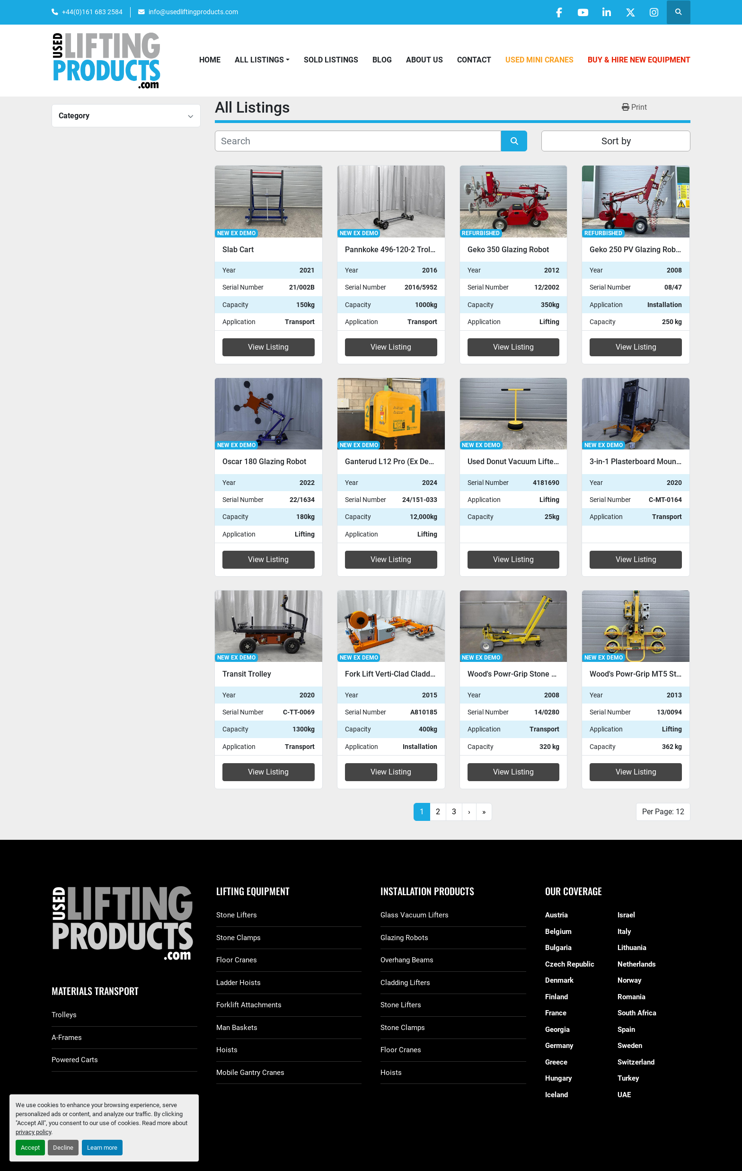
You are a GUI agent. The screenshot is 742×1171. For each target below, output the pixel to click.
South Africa (637, 1013)
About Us (424, 59)
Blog (382, 59)
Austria (556, 915)
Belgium (558, 931)
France (555, 1013)
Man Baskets (236, 1027)
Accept (30, 1147)
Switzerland (636, 1062)
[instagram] (654, 12)
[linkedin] (606, 12)
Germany (559, 1045)
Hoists (227, 1050)
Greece (556, 1062)
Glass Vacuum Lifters (414, 915)
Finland (556, 997)
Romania (631, 997)
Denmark (559, 980)
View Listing (268, 347)
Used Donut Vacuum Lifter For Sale (527, 461)
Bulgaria (558, 947)
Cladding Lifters (405, 982)
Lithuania (632, 947)
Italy (624, 931)
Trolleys (64, 1015)
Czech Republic (569, 964)
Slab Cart (238, 249)
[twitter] (630, 12)
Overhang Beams (406, 960)
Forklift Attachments (249, 1005)
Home (210, 59)
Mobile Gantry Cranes (250, 1072)
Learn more (102, 1147)
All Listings (259, 59)
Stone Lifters (236, 915)
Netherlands (637, 964)
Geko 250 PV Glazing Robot (636, 249)
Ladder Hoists (238, 982)
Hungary (558, 1078)
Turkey (628, 1078)
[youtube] (581, 12)
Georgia (557, 1029)
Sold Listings (331, 59)
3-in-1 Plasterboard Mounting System (653, 461)
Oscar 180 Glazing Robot (264, 461)
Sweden (630, 1045)
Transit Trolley (246, 673)
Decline (63, 1147)
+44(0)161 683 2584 (92, 12)
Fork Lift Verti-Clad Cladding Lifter (403, 673)
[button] (262, 60)
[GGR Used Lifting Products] (124, 923)
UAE (624, 1095)
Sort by (616, 141)
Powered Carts (75, 1060)
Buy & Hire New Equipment (639, 59)
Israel (626, 915)
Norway (630, 980)
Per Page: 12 (663, 811)
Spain (626, 1029)
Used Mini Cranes (539, 59)
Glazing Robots (404, 937)
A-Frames (67, 1037)
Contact (474, 59)
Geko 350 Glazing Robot (508, 249)
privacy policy (33, 1132)
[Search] (358, 141)
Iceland (556, 1095)
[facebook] (557, 12)
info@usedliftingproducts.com (193, 12)
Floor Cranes (236, 960)
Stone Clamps (238, 937)
